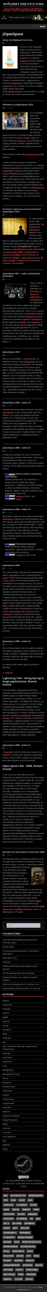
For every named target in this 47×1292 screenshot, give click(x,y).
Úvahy (5, 1149)
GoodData (16, 255)
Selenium (6, 1111)
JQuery (7, 1228)
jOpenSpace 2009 (11, 565)
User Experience (9, 1136)
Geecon (16, 1209)
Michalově (30, 316)
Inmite (5, 578)
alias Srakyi (16, 887)
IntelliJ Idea (7, 1038)
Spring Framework (10, 1120)
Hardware (32, 1214)
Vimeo (20, 1274)
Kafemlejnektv (10, 1233)
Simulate (30, 1260)
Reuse (36, 1256)
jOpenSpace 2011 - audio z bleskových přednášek (21, 275)
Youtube (18, 1279)
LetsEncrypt (9, 1237)
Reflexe (20, 1256)
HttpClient (8, 1219)
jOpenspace (8, 412)
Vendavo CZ (23, 260)
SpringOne (27, 1265)
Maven (5, 1078)
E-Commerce (22, 1205)
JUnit (15, 1228)
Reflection (8, 1256)
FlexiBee (16, 257)
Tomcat (19, 1270)
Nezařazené (7, 1091)
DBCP (30, 1200)
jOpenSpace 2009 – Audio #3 (17, 402)
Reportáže (7, 1107)
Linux (5, 1066)
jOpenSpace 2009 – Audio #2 (17, 447)
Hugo (40, 1287)
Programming (8, 1099)
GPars (36, 1209)
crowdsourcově (37, 187)
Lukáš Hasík (8, 171)
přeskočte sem (33, 154)
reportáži (8, 752)
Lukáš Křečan (31, 252)
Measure (7, 1242)
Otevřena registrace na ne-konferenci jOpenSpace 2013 (22, 210)
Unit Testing (9, 1274)
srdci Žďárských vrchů (22, 249)
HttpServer (22, 1219)
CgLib (13, 1200)
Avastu (36, 257)
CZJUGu (6, 143)
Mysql (6, 1251)
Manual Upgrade (25, 1237)
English (5, 1017)
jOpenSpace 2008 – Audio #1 (17, 745)
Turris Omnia (31, 1270)
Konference (7, 1061)
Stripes (5, 1124)
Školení (39, 1265)
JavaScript (6, 1053)
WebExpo (6, 1145)
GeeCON (6, 1021)
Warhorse (31, 1274)
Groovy (5, 1025)
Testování (7, 1132)
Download (8, 1205)
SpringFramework (11, 1265)
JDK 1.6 (6, 1223)
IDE (31, 1219)
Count (22, 1200)
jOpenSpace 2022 (10, 958)
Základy (29, 1279)
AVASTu (18, 171)
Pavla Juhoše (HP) (17, 611)
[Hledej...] (23, 925)
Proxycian (6, 962)
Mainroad (22, 1290)
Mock (16, 1242)
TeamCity (6, 1128)
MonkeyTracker (15, 91)
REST (28, 1256)
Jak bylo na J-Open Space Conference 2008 (23, 852)
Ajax (5, 1195)
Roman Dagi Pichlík (14, 252)
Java (4, 1042)
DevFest (21, 141)
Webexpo (7, 1279)
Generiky (26, 1209)
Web (4, 1141)
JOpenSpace (7, 1057)
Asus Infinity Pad (18, 1195)
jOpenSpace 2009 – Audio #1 (17, 509)
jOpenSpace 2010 (11, 352)
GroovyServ (9, 1214)
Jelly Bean (17, 1223)
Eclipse (33, 1205)
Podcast (6, 1095)
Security (7, 1260)
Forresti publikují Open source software (18, 973)
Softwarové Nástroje (11, 1116)
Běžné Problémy (36, 1195)
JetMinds (23, 322)
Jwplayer (25, 1228)
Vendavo (35, 322)
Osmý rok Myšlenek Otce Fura (18, 40)
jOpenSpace (17, 83)
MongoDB (7, 1082)
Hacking (21, 1214)
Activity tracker (8, 946)
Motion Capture (28, 1246)
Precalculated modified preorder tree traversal (21, 988)
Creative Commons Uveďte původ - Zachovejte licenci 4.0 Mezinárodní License (23, 1183)
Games (6, 1209)
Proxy (30, 1251)
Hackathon (7, 1029)
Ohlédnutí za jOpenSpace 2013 (18, 104)
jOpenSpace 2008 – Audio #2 (17, 641)
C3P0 (6, 1200)
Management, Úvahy (11, 1074)
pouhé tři (24, 61)
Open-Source (18, 1251)
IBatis (5, 1034)
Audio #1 (9, 672)
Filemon (38, 319)
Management (8, 1070)
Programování (8, 1103)
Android (6, 1000)
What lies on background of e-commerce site (21, 984)
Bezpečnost (7, 1004)
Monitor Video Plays (31, 1242)
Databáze (6, 1009)
